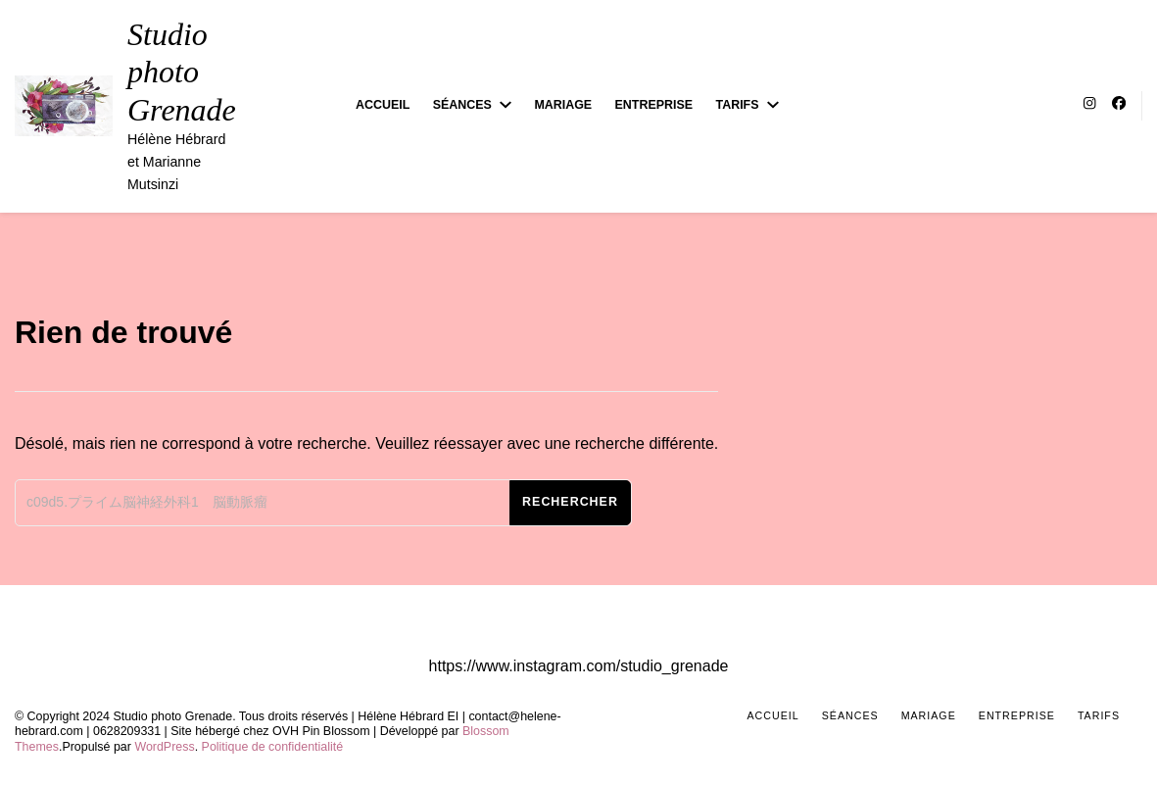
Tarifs (737, 105)
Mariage (563, 105)
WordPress (164, 747)
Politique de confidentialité (273, 747)
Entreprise (654, 105)
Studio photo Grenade (181, 72)
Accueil (383, 105)
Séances (462, 105)
